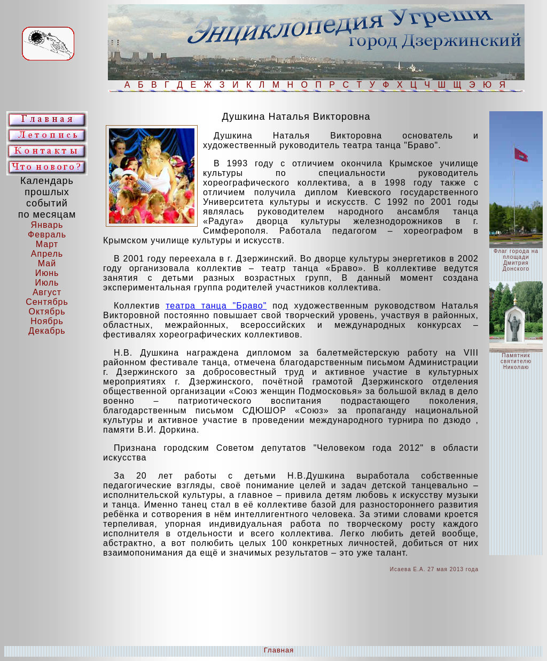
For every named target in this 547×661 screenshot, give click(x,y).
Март (47, 244)
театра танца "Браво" (216, 305)
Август (47, 292)
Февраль (47, 234)
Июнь (47, 273)
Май (47, 263)
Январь (47, 224)
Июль (47, 282)
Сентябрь (47, 301)
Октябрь (46, 311)
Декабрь (46, 330)
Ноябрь (47, 321)
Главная (279, 650)
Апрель (47, 253)
